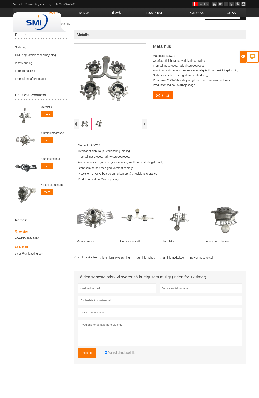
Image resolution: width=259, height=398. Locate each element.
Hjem (78, 27)
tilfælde (148, 27)
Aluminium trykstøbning (115, 273)
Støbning (48, 38)
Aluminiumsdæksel (172, 273)
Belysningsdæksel (201, 273)
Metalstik (46, 121)
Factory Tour (176, 27)
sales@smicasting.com (31, 4)
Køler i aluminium (52, 199)
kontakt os (208, 27)
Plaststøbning (23, 77)
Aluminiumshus (145, 273)
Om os (234, 27)
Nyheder (123, 27)
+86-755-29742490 (64, 4)
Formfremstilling (25, 85)
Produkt (99, 27)
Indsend (87, 368)
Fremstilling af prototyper (30, 93)
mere (47, 129)
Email (163, 110)
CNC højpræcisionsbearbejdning (35, 69)
